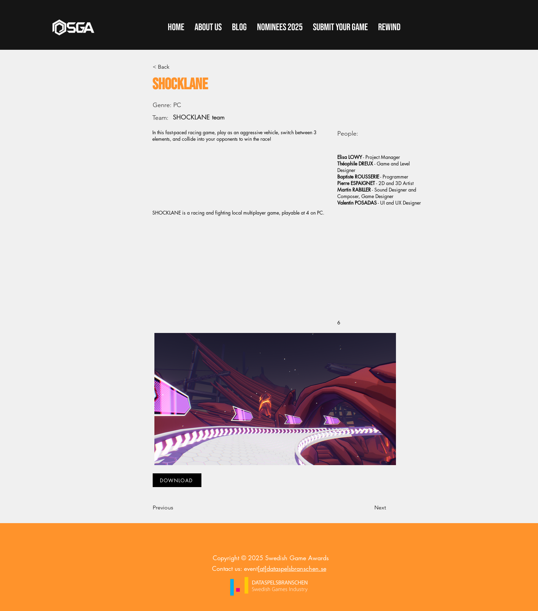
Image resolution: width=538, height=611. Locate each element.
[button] (340, 27)
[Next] (369, 508)
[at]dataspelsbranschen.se (292, 568)
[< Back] (175, 67)
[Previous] (175, 508)
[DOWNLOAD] (177, 480)
